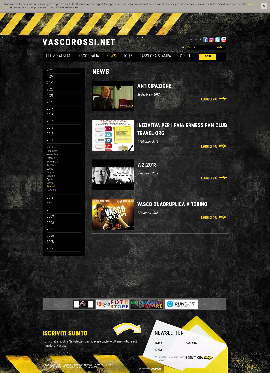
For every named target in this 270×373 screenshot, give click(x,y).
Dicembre (52, 151)
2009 (50, 217)
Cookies (99, 365)
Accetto (171, 358)
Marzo (50, 183)
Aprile (50, 179)
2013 (50, 147)
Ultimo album (58, 56)
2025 (50, 70)
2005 (50, 242)
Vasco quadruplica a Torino (172, 205)
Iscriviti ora (194, 358)
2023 (50, 83)
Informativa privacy (83, 365)
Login (207, 56)
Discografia (88, 56)
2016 (50, 128)
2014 (50, 140)
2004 (50, 248)
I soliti (184, 56)
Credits (67, 365)
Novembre (52, 154)
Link (182, 47)
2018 (50, 115)
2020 (50, 102)
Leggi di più (209, 99)
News (111, 56)
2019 (50, 108)
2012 (50, 197)
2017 (50, 121)
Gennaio (51, 190)
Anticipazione (154, 86)
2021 (50, 96)
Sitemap (110, 365)
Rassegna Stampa (155, 56)
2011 (49, 204)
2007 (50, 229)
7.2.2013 (147, 165)
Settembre (52, 161)
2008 (50, 223)
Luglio (50, 169)
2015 (50, 134)
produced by (150, 368)
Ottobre (51, 158)
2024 (50, 77)
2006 (50, 236)
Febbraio (51, 186)
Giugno (51, 172)
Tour (128, 56)
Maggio (51, 176)
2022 (50, 89)
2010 (50, 210)
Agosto (51, 165)
